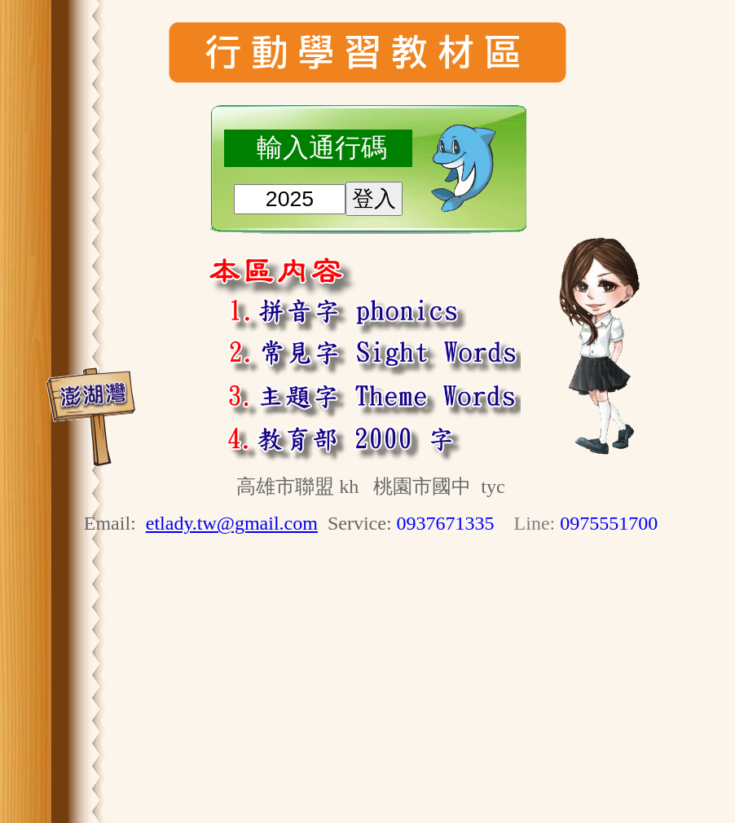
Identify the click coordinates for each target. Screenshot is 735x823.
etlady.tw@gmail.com (232, 523)
